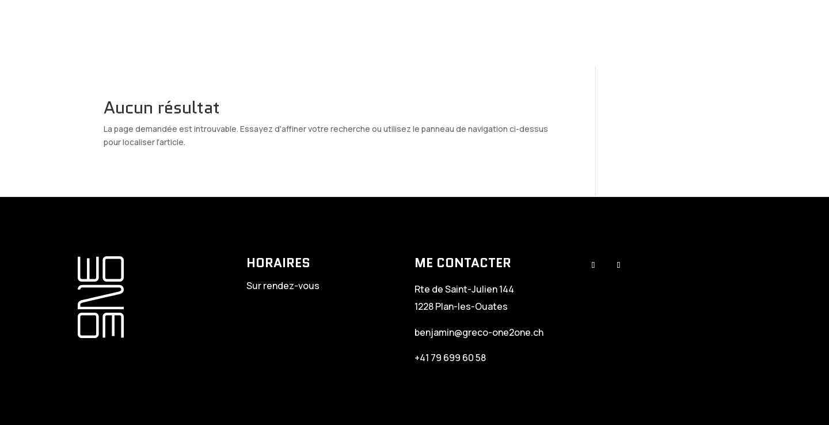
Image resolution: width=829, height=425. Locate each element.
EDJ (720, 32)
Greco (436, 32)
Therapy (597, 32)
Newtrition (664, 32)
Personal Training (514, 32)
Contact (765, 32)
